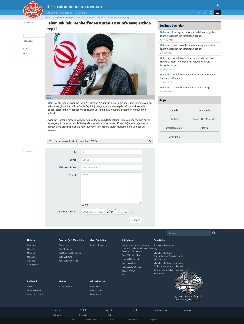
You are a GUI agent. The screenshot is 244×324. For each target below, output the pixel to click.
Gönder (136, 220)
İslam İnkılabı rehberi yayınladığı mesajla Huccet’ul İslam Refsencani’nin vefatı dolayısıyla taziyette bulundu (187, 62)
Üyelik (112, 320)
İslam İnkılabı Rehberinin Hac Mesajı (190, 87)
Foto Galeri (160, 240)
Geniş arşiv (81, 12)
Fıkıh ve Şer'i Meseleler (71, 240)
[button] (217, 12)
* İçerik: (73, 175)
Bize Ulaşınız (132, 320)
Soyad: (73, 159)
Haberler (60, 17)
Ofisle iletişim (97, 281)
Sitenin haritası (91, 320)
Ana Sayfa (51, 12)
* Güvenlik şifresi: (68, 211)
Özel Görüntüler (98, 240)
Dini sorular (66, 12)
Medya (62, 281)
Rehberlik (32, 281)
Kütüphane (128, 240)
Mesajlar (70, 17)
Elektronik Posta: (68, 167)
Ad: (75, 152)
